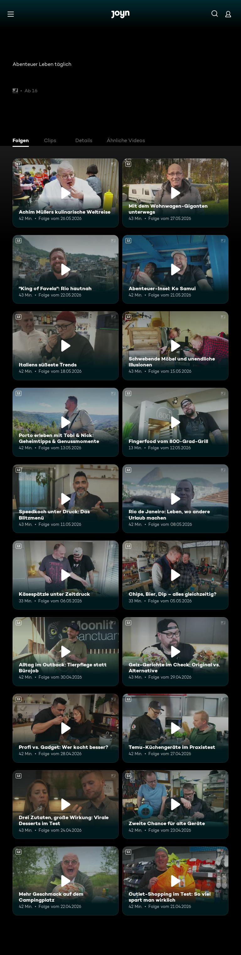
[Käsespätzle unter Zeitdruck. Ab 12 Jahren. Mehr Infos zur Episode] (66, 575)
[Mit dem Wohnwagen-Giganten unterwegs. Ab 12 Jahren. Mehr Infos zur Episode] (175, 192)
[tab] (22, 141)
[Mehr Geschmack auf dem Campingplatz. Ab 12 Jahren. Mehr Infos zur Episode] (66, 880)
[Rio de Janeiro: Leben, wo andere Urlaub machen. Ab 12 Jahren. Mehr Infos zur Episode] (175, 498)
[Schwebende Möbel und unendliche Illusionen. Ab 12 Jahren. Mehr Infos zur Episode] (175, 345)
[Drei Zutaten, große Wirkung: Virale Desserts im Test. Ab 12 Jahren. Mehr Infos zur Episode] (66, 804)
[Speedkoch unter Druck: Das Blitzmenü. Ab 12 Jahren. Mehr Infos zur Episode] (66, 498)
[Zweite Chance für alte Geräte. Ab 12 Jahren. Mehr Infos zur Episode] (175, 804)
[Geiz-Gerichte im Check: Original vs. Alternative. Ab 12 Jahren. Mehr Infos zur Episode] (175, 651)
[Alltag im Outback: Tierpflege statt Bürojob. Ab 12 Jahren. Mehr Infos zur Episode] (66, 651)
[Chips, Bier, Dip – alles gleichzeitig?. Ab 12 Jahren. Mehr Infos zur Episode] (175, 575)
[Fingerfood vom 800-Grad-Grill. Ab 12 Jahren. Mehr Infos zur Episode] (175, 422)
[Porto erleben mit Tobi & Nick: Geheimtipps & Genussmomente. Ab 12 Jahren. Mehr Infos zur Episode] (66, 422)
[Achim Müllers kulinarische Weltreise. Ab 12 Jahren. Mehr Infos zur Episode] (66, 192)
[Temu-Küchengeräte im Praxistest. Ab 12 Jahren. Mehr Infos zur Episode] (175, 728)
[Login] (228, 13)
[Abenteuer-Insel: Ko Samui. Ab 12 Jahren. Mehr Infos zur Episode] (175, 269)
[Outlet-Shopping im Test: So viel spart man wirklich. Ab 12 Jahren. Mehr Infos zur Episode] (175, 880)
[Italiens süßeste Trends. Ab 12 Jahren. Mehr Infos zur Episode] (66, 345)
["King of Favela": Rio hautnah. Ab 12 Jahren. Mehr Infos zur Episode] (66, 269)
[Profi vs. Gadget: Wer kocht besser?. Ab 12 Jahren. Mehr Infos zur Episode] (66, 728)
